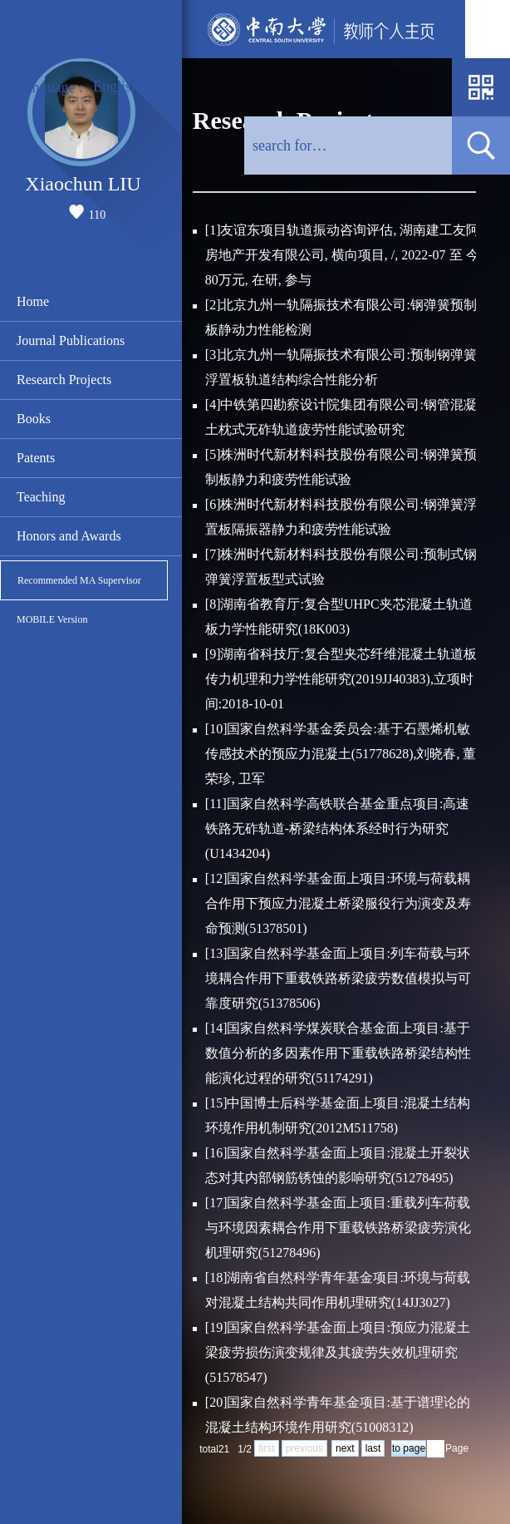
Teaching (41, 497)
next (345, 1448)
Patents (36, 458)
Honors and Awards (69, 536)
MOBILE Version (52, 619)
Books (34, 419)
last (373, 1448)
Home (33, 301)
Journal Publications (71, 340)
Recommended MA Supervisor (79, 580)
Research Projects (64, 379)
